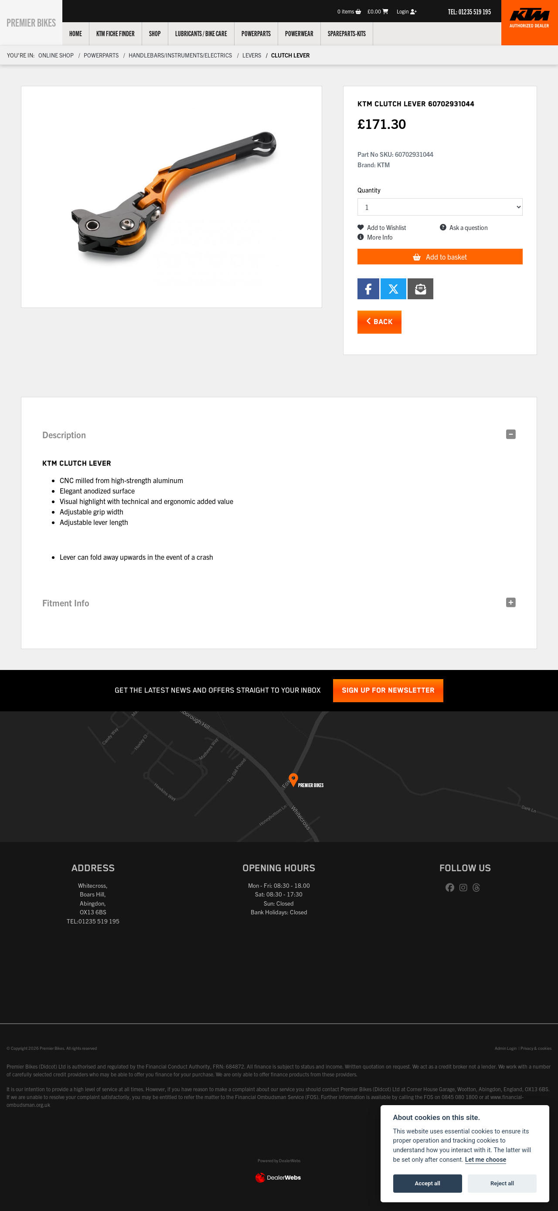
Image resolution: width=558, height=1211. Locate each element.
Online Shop (56, 55)
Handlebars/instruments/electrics (180, 55)
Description (64, 434)
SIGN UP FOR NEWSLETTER (388, 691)
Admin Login (506, 1048)
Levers (251, 55)
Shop (164, 33)
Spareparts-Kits (356, 33)
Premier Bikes (36, 21)
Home (85, 33)
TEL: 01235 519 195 (469, 11)
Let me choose (486, 1160)
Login (407, 11)
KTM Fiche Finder (125, 33)
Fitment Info (65, 602)
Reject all (502, 1183)
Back (379, 321)
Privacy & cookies (536, 1048)
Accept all (427, 1183)
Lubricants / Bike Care (211, 33)
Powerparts (265, 33)
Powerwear (309, 33)
